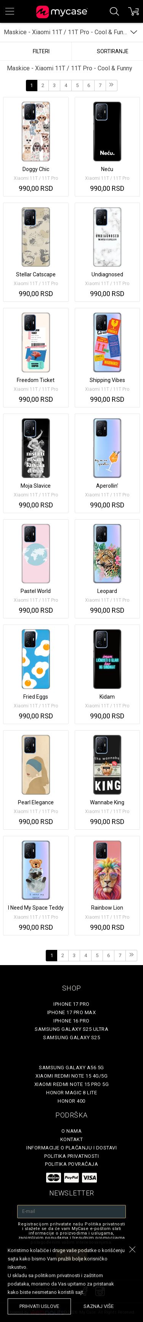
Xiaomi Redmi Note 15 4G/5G (71, 1076)
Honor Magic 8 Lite (71, 1092)
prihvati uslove (39, 1306)
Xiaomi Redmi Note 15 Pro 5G (71, 1084)
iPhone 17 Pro (71, 1004)
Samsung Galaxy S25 (71, 1037)
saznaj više (99, 1306)
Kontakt (71, 1139)
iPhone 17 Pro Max (71, 1012)
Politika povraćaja (71, 1164)
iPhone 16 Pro (71, 1021)
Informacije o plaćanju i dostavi (71, 1148)
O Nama (71, 1131)
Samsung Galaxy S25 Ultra (71, 1029)
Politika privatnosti (71, 1156)
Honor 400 (71, 1101)
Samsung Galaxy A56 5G (71, 1067)
